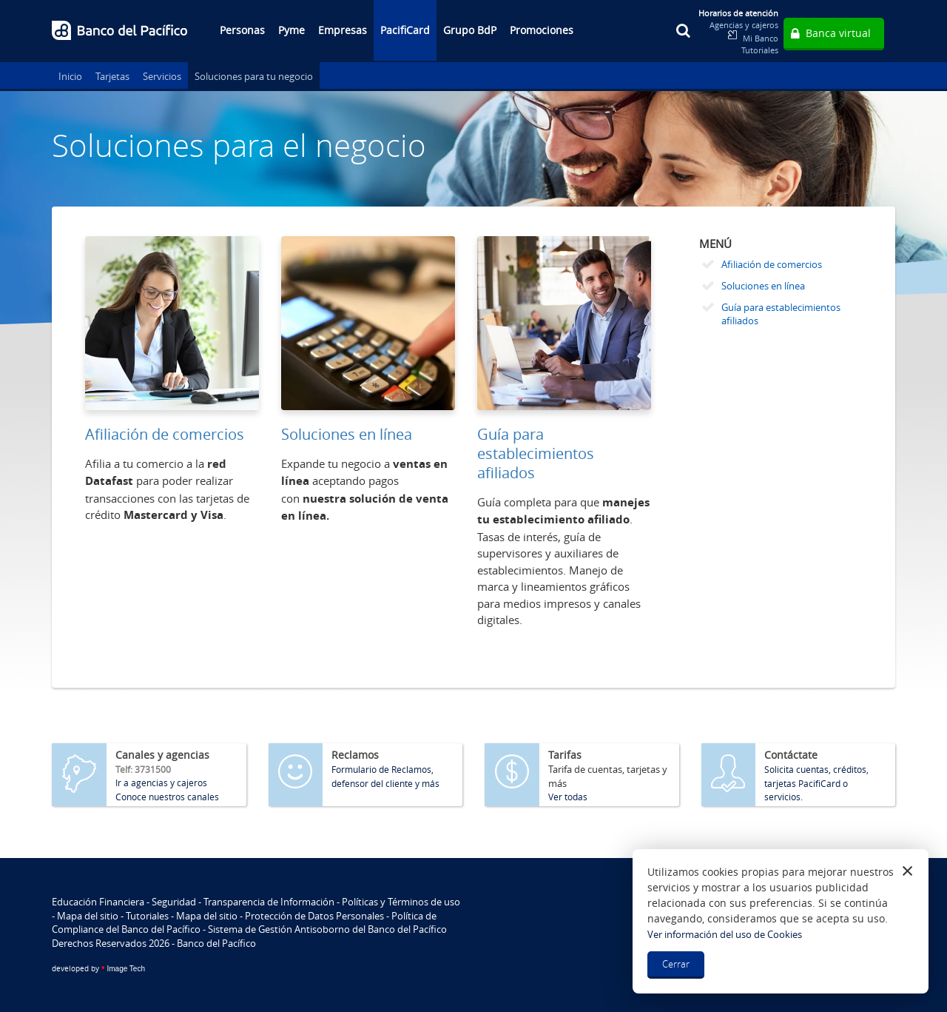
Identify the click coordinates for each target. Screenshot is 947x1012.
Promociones (541, 30)
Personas (242, 30)
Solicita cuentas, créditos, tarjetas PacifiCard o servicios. (816, 782)
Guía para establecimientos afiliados (535, 453)
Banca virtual (838, 33)
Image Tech (98, 969)
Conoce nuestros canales (167, 796)
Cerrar (676, 964)
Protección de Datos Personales (314, 915)
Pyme (291, 30)
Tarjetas (112, 76)
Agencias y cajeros (744, 24)
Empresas (342, 30)
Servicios (162, 76)
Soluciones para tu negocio (254, 76)
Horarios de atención (738, 13)
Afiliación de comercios (164, 434)
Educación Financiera (98, 901)
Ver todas (567, 796)
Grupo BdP (469, 30)
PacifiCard (405, 30)
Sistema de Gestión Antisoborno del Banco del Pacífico (327, 929)
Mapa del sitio (87, 915)
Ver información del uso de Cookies (724, 934)
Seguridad (174, 901)
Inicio (70, 76)
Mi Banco (760, 38)
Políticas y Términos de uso (401, 901)
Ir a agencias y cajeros (161, 782)
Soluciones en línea (346, 434)
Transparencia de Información (268, 901)
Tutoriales (759, 50)
